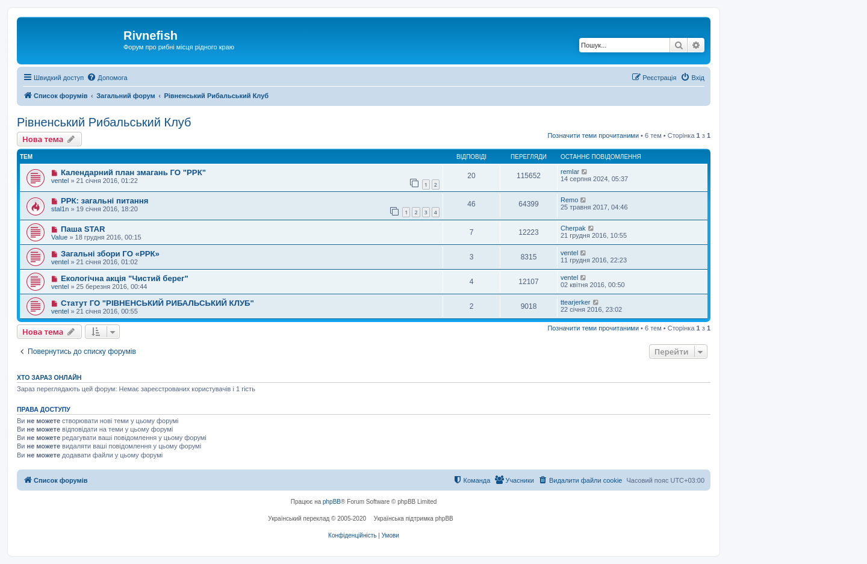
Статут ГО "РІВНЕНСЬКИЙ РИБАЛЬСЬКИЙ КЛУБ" (157, 303)
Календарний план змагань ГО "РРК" (133, 172)
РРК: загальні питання (105, 200)
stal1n (60, 208)
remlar (570, 171)
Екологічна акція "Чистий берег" (124, 278)
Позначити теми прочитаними (593, 135)
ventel (60, 180)
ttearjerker (576, 302)
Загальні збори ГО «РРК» (110, 253)
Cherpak (573, 228)
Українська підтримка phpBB (413, 518)
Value (59, 237)
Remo (569, 199)
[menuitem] (107, 77)
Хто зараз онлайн (49, 377)
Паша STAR (83, 229)
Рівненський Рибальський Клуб (104, 122)
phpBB (332, 501)
